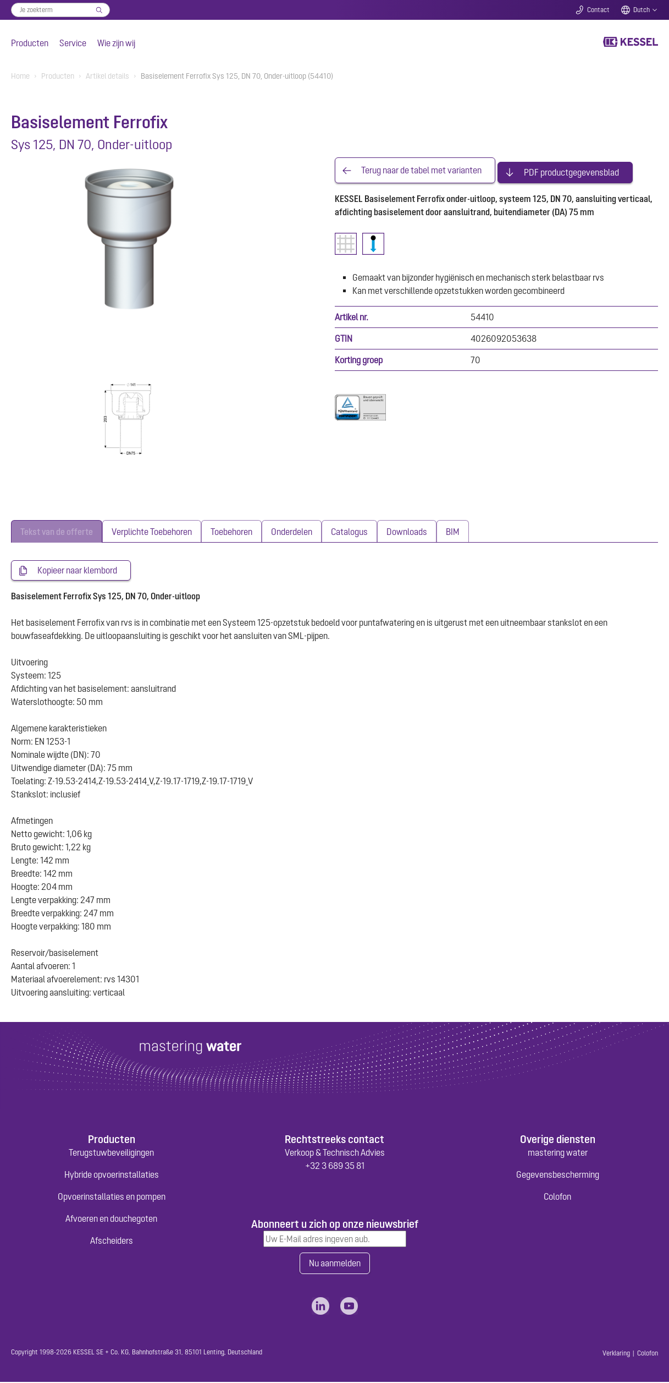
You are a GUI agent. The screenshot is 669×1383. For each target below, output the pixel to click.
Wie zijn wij (116, 43)
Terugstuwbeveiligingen (111, 1153)
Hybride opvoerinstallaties (111, 1175)
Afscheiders (111, 1241)
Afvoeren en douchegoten (111, 1219)
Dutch (641, 10)
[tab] (56, 531)
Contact (598, 10)
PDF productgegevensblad (571, 168)
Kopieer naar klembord (77, 571)
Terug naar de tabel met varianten (421, 168)
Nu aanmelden (335, 1264)
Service (72, 43)
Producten (29, 43)
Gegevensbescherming (557, 1175)
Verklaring (616, 1354)
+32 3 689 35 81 (334, 1166)
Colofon (557, 1197)
